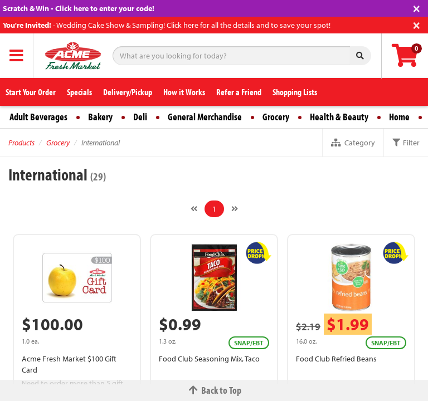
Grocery (275, 116)
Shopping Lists (295, 91)
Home (399, 116)
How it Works (184, 91)
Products (21, 143)
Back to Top (214, 390)
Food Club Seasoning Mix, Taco (209, 359)
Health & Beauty (339, 116)
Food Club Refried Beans (336, 359)
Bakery (100, 116)
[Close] (416, 7)
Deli (140, 116)
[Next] (234, 208)
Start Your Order (31, 91)
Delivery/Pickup (127, 91)
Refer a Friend (238, 91)
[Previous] (194, 208)
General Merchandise (205, 116)
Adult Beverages (38, 116)
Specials (79, 91)
